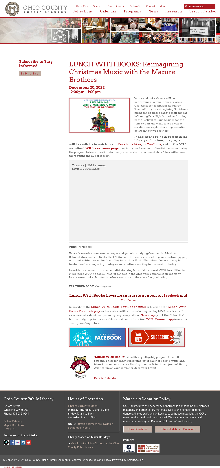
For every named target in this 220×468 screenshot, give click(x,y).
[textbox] (201, 6)
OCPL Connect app (160, 319)
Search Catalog (202, 11)
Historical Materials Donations (178, 429)
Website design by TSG (97, 459)
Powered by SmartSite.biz (127, 459)
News (153, 11)
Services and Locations (13, 467)
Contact (150, 6)
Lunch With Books (109, 357)
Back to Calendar (105, 378)
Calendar (108, 11)
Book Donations (137, 429)
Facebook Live (129, 144)
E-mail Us (9, 428)
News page (148, 315)
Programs (132, 11)
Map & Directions (14, 425)
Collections (82, 11)
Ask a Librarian (116, 6)
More (163, 6)
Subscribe (30, 73)
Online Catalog (13, 421)
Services (98, 6)
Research (173, 11)
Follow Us (136, 6)
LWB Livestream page (101, 148)
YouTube (154, 144)
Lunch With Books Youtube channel (118, 307)
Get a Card (82, 6)
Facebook (171, 295)
